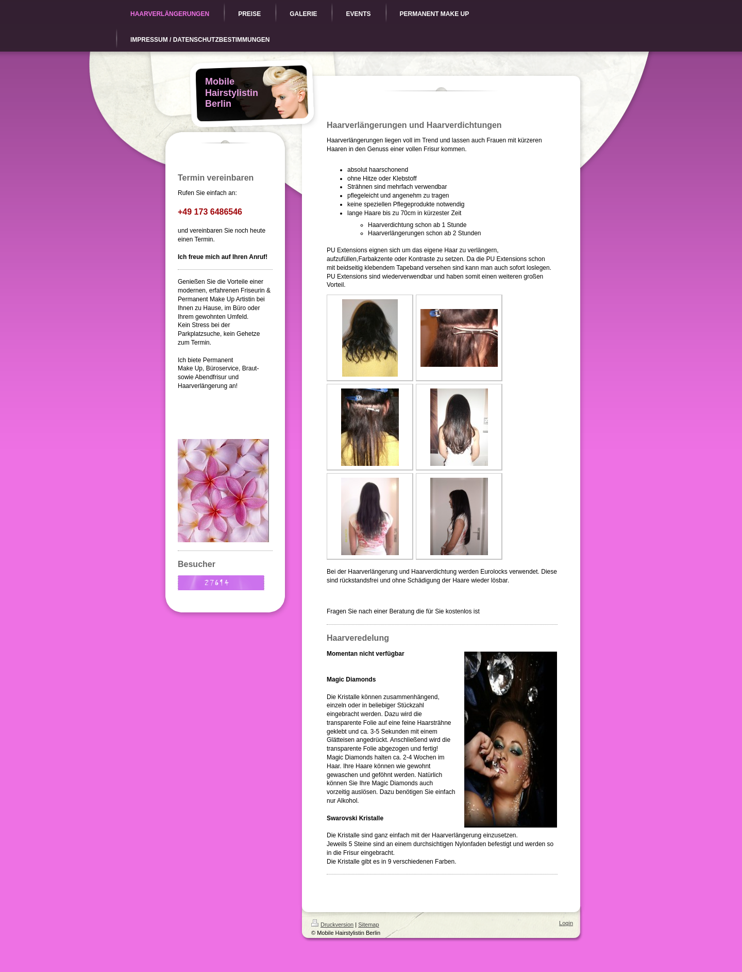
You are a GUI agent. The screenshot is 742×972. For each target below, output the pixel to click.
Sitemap (368, 924)
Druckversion (332, 924)
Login (566, 923)
